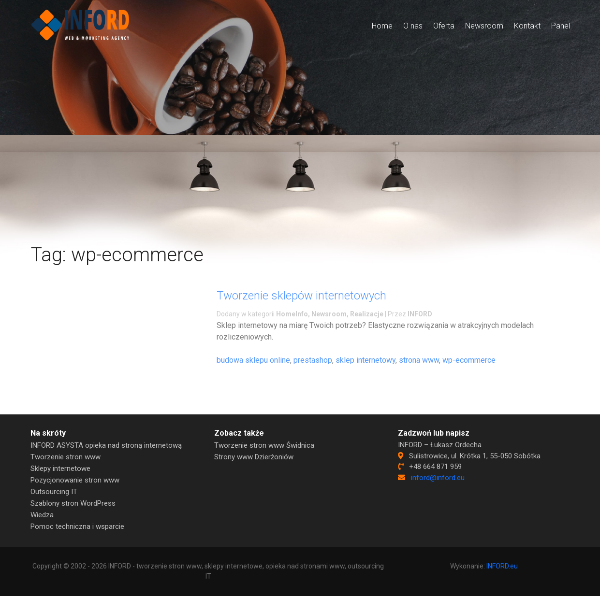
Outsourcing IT (53, 491)
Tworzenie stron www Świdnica (264, 445)
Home (382, 25)
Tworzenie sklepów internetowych (301, 295)
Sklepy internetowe (60, 468)
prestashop (312, 360)
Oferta (443, 25)
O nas (413, 25)
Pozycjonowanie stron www (74, 480)
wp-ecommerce (469, 360)
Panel (560, 25)
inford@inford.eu (438, 477)
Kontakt (527, 25)
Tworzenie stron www (65, 457)
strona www (419, 360)
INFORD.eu (502, 566)
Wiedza (42, 515)
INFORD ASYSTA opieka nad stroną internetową (106, 445)
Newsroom (484, 25)
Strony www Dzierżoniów (253, 457)
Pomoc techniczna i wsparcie (77, 526)
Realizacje (366, 314)
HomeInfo (292, 314)
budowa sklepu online (253, 360)
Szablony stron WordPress (73, 503)
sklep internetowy (365, 360)
